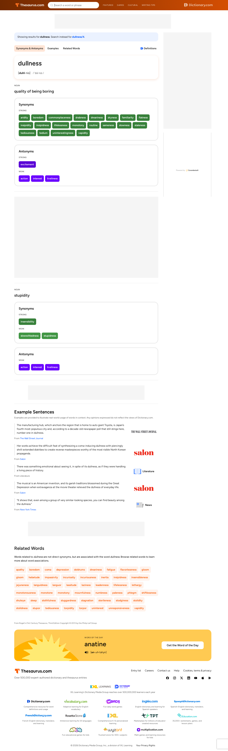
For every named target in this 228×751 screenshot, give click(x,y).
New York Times (28, 509)
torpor (83, 608)
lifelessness (60, 125)
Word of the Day (93, 637)
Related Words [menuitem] (71, 48)
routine (93, 125)
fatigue (111, 569)
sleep (34, 600)
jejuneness (22, 585)
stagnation (87, 600)
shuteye (20, 600)
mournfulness (82, 592)
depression (62, 569)
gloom (145, 569)
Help (176, 670)
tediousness (27, 132)
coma (48, 569)
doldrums (79, 569)
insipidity (26, 125)
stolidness (22, 608)
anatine (95, 644)
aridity (24, 117)
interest (37, 178)
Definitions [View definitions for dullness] (150, 48)
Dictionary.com (198, 5)
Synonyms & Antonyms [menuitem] (29, 48)
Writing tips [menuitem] (148, 5)
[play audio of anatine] (86, 652)
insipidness (42, 125)
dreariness (97, 117)
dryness (112, 117)
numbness (101, 592)
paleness (117, 592)
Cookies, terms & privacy (197, 670)
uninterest (98, 608)
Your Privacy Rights (145, 745)
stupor (36, 608)
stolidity (138, 600)
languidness (40, 585)
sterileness (104, 600)
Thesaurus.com (30, 5)
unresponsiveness (119, 608)
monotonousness (26, 592)
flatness (143, 117)
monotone (47, 592)
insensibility (27, 321)
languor (56, 585)
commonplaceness (59, 117)
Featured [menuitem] (108, 5)
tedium (43, 132)
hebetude (34, 577)
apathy (20, 569)
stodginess (122, 600)
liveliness (52, 178)
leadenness (102, 585)
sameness (108, 125)
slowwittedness (30, 335)
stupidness (50, 335)
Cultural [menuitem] (133, 5)
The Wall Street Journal (31, 438)
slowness (124, 125)
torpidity (69, 608)
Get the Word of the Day (183, 645)
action (24, 178)
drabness (81, 117)
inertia (104, 577)
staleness (140, 125)
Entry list (136, 670)
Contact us (163, 670)
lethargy (137, 585)
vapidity (83, 132)
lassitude (71, 585)
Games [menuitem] (120, 5)
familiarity (128, 117)
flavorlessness (128, 569)
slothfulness (49, 600)
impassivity (51, 577)
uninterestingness (63, 132)
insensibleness (139, 577)
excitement (27, 164)
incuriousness (88, 577)
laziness (86, 585)
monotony (78, 125)
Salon (23, 459)
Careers (149, 670)
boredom (38, 117)
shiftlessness (149, 592)
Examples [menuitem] (53, 48)
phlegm (132, 592)
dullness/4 (78, 36)
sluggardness (68, 600)
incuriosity (69, 577)
